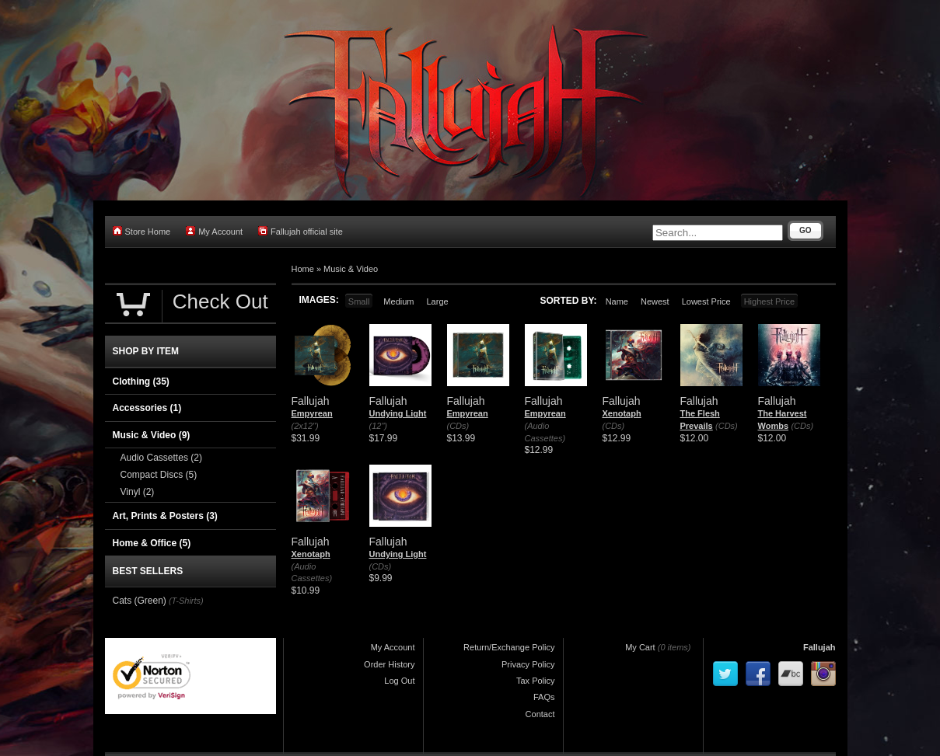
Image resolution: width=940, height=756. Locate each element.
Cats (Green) (139, 600)
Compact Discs (159, 474)
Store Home (142, 231)
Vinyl (138, 491)
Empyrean (312, 413)
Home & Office (152, 543)
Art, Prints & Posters (165, 515)
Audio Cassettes (161, 457)
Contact (540, 714)
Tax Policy (535, 680)
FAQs (544, 697)
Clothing (141, 381)
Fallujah (819, 647)
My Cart (640, 647)
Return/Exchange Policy (508, 647)
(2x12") (305, 425)
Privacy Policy (527, 664)
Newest (655, 301)
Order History (389, 664)
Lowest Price (706, 301)
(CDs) (458, 425)
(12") (378, 425)
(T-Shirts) (186, 600)
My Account (214, 231)
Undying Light (398, 413)
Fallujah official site (300, 231)
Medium (398, 301)
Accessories (147, 407)
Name (617, 301)
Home (303, 268)
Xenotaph (622, 413)
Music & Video (350, 268)
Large (437, 301)
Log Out (399, 680)
